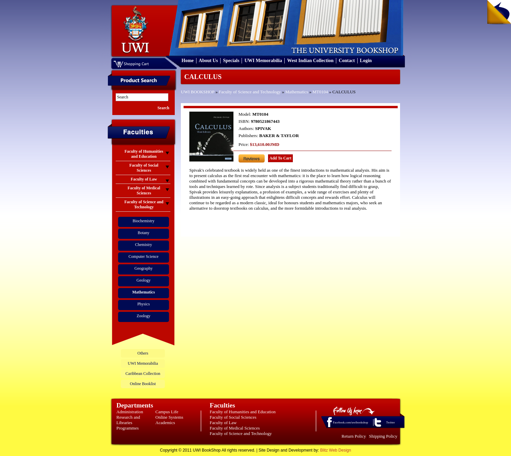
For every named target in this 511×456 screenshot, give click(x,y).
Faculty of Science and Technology (250, 91)
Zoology (144, 316)
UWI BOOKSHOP (197, 91)
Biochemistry (144, 220)
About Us (208, 60)
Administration (129, 411)
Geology (143, 280)
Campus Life (166, 411)
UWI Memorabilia (263, 60)
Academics (165, 422)
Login (366, 60)
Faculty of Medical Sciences (235, 428)
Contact (347, 60)
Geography (143, 268)
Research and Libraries (128, 420)
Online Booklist (143, 383)
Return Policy (354, 436)
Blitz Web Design (335, 450)
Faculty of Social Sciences (233, 417)
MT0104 (320, 91)
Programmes (127, 428)
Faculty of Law (223, 422)
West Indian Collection (310, 60)
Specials (231, 60)
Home (188, 60)
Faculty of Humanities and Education (243, 411)
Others (142, 353)
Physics (143, 304)
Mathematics (296, 91)
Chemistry (143, 244)
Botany (144, 232)
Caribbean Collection (143, 373)
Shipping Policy (383, 436)
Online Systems (169, 417)
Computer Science (143, 256)
